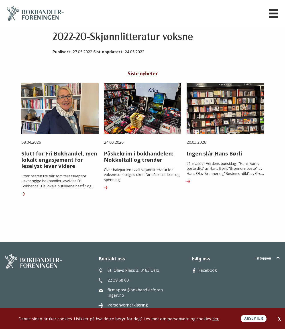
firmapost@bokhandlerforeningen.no (131, 292)
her (215, 318)
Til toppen (267, 258)
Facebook (204, 270)
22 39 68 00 (114, 280)
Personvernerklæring (123, 305)
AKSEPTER (253, 319)
